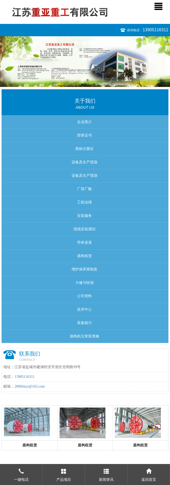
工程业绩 (84, 202)
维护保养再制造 (84, 269)
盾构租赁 (84, 256)
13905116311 (155, 30)
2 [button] (87, 80)
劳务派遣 (84, 242)
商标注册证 (84, 149)
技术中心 (84, 309)
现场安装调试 (84, 229)
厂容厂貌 (84, 189)
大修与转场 (84, 283)
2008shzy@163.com (29, 386)
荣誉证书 (84, 135)
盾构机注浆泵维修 (84, 336)
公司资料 (84, 296)
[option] (85, 61)
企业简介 (84, 122)
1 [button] (82, 80)
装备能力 (84, 323)
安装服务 (84, 216)
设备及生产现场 (84, 162)
